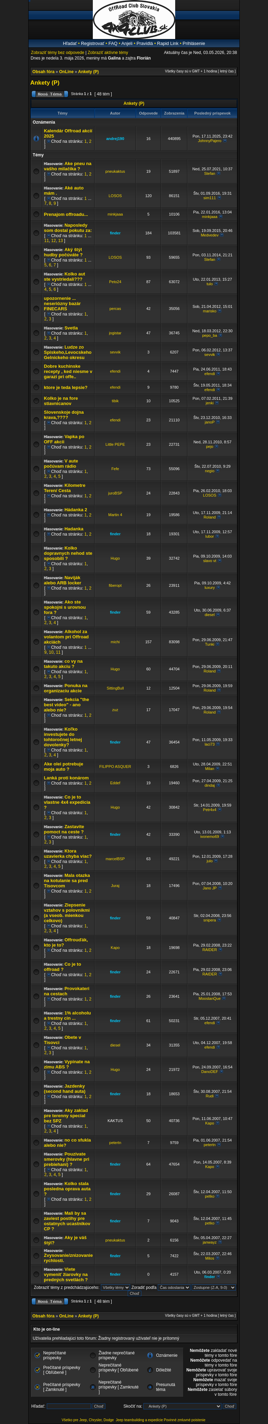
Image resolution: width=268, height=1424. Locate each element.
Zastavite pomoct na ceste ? (64, 829)
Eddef (115, 783)
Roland (209, 517)
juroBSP (115, 493)
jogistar (115, 333)
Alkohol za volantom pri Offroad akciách (66, 637)
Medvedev (209, 235)
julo (210, 861)
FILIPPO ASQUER (115, 766)
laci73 (209, 744)
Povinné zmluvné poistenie (185, 1420)
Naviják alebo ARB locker (62, 580)
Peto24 (115, 282)
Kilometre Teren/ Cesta (64, 488)
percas (115, 308)
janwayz (210, 1242)
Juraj (115, 886)
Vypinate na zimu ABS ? (67, 1064)
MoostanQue (210, 998)
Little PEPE (115, 444)
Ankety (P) (88, 71)
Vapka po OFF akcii (64, 439)
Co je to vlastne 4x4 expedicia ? (67, 802)
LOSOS (115, 196)
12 (53, 240)
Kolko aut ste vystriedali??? (64, 276)
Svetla (71, 327)
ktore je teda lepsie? (66, 387)
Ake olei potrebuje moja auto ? (63, 766)
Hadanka (74, 528)
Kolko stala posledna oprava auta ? (67, 1189)
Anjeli (127, 43)
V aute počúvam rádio (61, 463)
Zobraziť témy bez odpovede (57, 52)
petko (209, 1196)
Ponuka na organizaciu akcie (66, 688)
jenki (210, 403)
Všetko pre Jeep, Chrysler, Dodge (88, 1420)
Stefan (209, 173)
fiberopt (115, 585)
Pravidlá (144, 43)
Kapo (115, 948)
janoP (210, 422)
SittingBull (115, 688)
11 (46, 240)
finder (115, 233)
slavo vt (209, 561)
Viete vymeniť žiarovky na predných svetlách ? (66, 1274)
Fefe (115, 469)
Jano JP (210, 888)
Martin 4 (115, 515)
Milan (209, 769)
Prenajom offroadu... (66, 214)
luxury (209, 587)
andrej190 (115, 139)
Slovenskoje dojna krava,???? (64, 415)
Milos (209, 1258)
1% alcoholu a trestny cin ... (67, 1015)
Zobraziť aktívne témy (108, 52)
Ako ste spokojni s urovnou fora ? (65, 607)
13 (60, 240)
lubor (210, 536)
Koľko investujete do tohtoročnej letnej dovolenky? (63, 736)
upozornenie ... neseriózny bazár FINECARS (62, 303)
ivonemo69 (209, 836)
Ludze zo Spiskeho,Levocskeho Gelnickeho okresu (68, 352)
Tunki (210, 644)
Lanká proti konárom (66, 777)
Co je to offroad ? (62, 967)
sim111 (209, 198)
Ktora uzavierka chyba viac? (68, 853)
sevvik (115, 352)
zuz (115, 710)
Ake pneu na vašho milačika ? (67, 166)
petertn (115, 1143)
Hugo (115, 558)
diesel (209, 615)
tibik (115, 401)
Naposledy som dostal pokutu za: (68, 228)
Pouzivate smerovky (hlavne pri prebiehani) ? (66, 1159)
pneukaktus (115, 171)
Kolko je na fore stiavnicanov (61, 401)
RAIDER (209, 950)
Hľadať (70, 43)
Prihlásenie (194, 43)
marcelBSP (115, 859)
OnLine (66, 71)
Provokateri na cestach (66, 991)
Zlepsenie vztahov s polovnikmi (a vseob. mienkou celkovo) (67, 912)
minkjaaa (115, 214)
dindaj (209, 785)
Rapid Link (167, 43)
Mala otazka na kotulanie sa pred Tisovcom (67, 880)
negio (209, 471)
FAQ (113, 43)
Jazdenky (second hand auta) (64, 1088)
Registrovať (92, 43)
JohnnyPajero (209, 141)
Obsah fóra (43, 71)
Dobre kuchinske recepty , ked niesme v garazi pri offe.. (68, 371)
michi (115, 642)
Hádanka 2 (76, 509)
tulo (210, 284)
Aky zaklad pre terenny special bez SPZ (66, 1115)
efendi (115, 371)
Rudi (210, 1096)
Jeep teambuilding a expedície (139, 1420)
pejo (209, 446)
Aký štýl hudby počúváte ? (63, 252)
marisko (210, 311)
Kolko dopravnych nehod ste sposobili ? (68, 553)
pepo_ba (209, 335)
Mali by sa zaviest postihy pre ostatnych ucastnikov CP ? (67, 1221)
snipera (209, 920)
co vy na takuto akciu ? (63, 664)
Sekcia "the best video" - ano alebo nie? (66, 705)
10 (51, 652)
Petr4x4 (209, 810)
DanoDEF (209, 1071)
